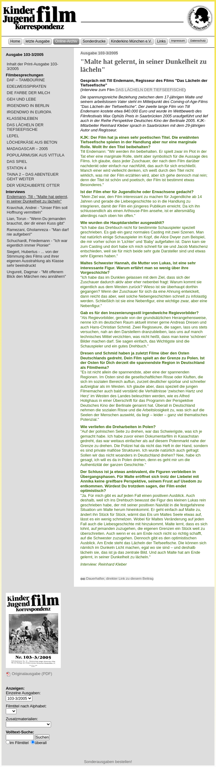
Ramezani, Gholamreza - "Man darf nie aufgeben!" (38, 232)
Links (161, 41)
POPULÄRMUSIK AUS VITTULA (35, 155)
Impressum (178, 40)
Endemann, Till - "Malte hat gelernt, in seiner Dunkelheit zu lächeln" (37, 199)
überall (41, 742)
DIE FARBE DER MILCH (28, 92)
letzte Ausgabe (38, 41)
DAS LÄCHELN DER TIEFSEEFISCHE (149, 89)
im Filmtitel (19, 742)
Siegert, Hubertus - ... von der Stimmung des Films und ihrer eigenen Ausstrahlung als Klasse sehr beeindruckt (35, 258)
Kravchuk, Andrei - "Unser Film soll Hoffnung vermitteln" (37, 210)
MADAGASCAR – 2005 (27, 148)
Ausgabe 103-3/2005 (99, 53)
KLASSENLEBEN (22, 118)
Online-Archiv (66, 41)
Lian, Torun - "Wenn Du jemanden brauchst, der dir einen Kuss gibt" (36, 221)
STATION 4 (17, 168)
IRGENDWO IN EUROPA (29, 112)
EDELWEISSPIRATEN (26, 86)
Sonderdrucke (94, 41)
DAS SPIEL (17, 161)
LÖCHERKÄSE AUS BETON (32, 142)
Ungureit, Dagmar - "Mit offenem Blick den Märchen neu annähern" (36, 274)
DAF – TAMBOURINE (26, 80)
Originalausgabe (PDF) (29, 673)
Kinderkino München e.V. (131, 41)
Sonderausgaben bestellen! (108, 761)
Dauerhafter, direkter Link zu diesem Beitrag (117, 578)
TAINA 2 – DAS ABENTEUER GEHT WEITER (33, 176)
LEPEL (13, 136)
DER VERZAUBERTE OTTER (33, 185)
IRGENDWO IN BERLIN (28, 105)
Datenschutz (198, 40)
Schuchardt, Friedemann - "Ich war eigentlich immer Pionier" (37, 243)
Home (15, 41)
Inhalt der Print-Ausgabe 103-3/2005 (32, 66)
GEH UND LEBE (21, 99)
